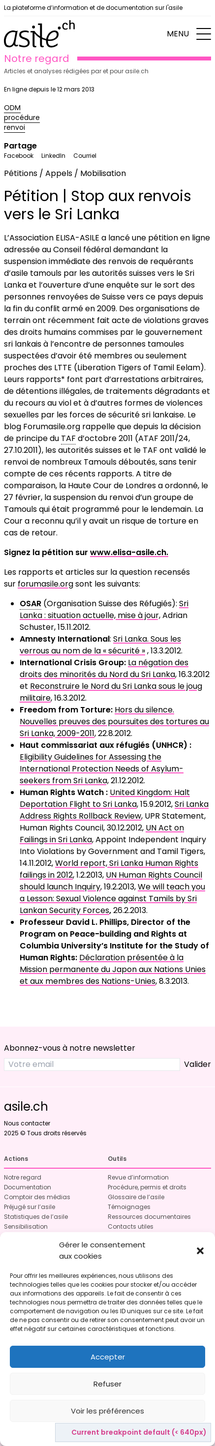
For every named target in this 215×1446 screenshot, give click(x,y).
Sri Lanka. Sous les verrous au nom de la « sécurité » (100, 644)
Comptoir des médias (37, 1197)
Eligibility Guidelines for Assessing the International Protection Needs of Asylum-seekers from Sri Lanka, (102, 768)
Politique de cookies (102, 1433)
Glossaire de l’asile (136, 1197)
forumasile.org (45, 584)
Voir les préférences (107, 1411)
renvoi (14, 127)
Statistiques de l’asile (36, 1216)
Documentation (27, 1187)
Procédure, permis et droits (147, 1187)
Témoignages (129, 1207)
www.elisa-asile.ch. (129, 552)
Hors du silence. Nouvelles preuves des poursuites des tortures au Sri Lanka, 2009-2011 (114, 721)
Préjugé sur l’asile (29, 1207)
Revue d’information (138, 1177)
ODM (12, 108)
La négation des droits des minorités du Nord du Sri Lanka (104, 668)
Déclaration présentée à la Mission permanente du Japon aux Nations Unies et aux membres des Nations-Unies (113, 969)
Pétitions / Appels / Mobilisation (65, 173)
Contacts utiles (131, 1226)
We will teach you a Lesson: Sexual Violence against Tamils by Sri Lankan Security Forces (112, 898)
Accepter (108, 1357)
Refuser (107, 1384)
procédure (22, 117)
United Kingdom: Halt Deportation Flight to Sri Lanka (105, 798)
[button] (200, 1251)
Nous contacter (27, 1123)
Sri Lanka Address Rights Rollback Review (114, 810)
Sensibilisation (26, 1226)
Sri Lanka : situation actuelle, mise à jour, (104, 609)
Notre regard (22, 1177)
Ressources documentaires (149, 1216)
